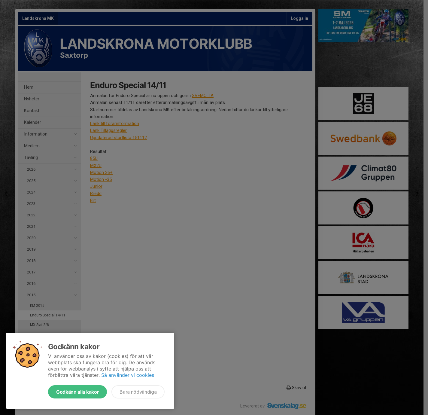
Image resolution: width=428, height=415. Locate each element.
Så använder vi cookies (127, 375)
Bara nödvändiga (138, 392)
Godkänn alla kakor (77, 392)
